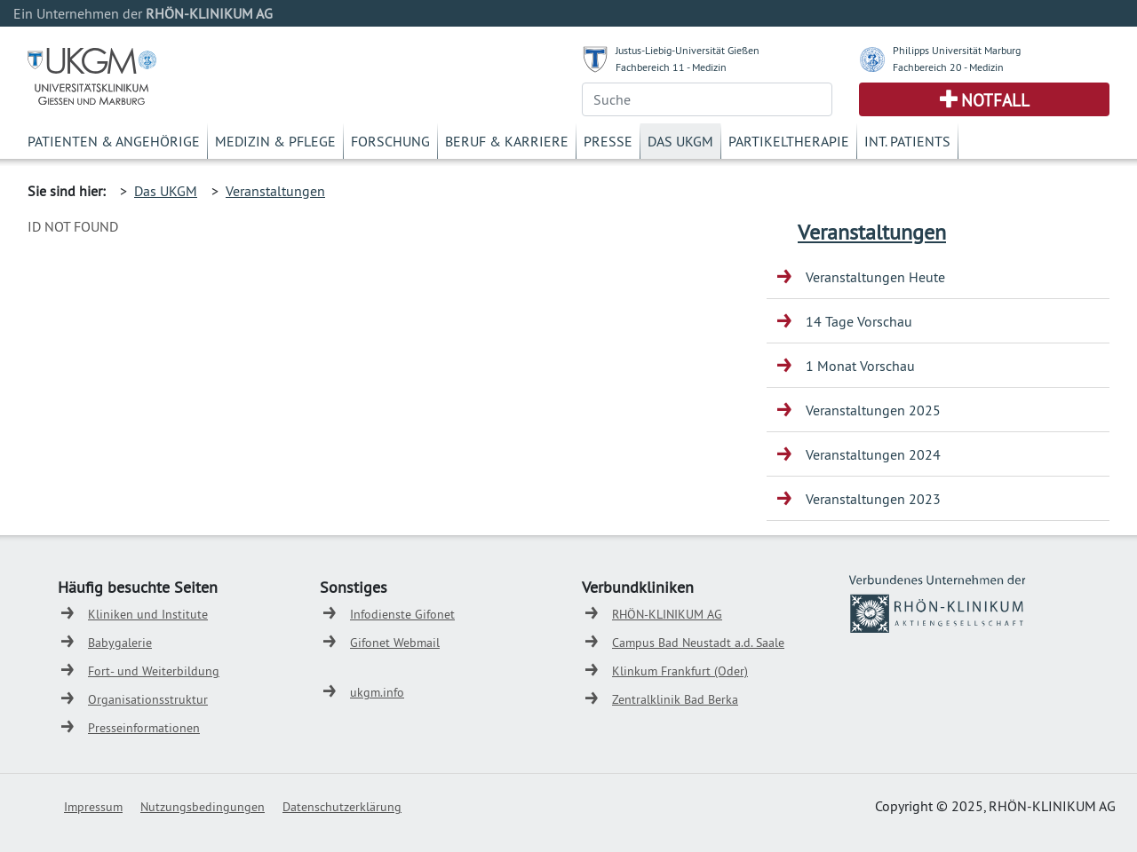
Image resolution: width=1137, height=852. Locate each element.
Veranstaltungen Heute (875, 277)
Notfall (995, 100)
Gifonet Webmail (395, 643)
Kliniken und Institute (148, 614)
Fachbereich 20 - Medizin (948, 67)
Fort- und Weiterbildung (153, 671)
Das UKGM (680, 141)
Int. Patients (907, 141)
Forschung (390, 141)
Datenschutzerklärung (342, 807)
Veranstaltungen (275, 191)
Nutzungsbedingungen (202, 807)
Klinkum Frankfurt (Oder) (680, 671)
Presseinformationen (144, 728)
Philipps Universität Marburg (957, 50)
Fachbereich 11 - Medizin (671, 67)
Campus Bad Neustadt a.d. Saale (698, 643)
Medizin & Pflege (275, 141)
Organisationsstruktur (148, 699)
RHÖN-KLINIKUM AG (667, 614)
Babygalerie (120, 643)
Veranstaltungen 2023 (873, 499)
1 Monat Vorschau (860, 366)
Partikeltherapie (788, 141)
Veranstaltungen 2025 (873, 410)
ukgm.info (377, 692)
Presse (608, 141)
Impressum (93, 807)
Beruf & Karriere (506, 141)
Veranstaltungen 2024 (873, 454)
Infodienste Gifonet (402, 614)
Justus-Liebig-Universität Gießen (687, 50)
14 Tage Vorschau (859, 321)
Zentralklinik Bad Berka (675, 699)
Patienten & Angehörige (114, 141)
